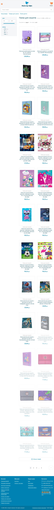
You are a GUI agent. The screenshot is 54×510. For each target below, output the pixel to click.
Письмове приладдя (5, 483)
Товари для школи (14, 13)
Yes (5, 30)
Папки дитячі (23, 13)
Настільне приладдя (5, 485)
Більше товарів (36, 459)
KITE (5, 29)
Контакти (17, 481)
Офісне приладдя (5, 487)
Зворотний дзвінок (32, 487)
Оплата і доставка (19, 483)
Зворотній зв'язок (45, 489)
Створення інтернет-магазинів (39, 507)
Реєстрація (30, 483)
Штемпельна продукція (6, 501)
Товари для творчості (6, 498)
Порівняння (30, 485)
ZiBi (5, 32)
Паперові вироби (5, 481)
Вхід (29, 481)
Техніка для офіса (5, 496)
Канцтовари (4, 13)
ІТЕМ (5, 34)
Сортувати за (22, 22)
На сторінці (32, 22)
